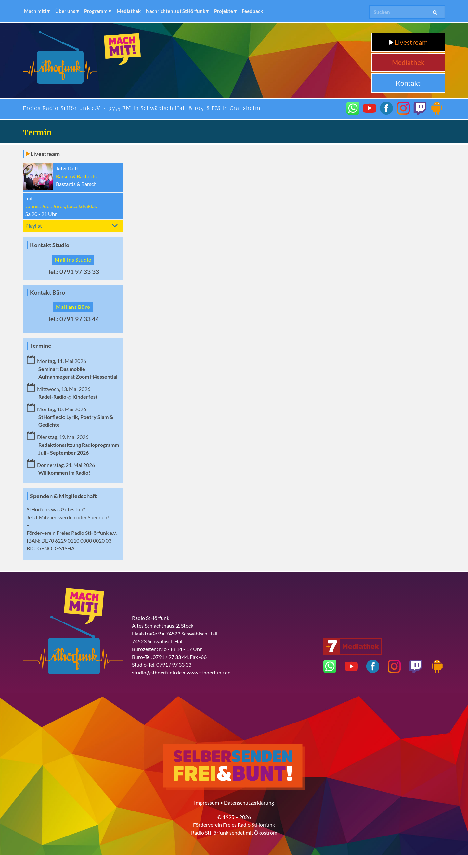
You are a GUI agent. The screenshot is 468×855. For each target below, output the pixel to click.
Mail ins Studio (73, 260)
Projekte (223, 11)
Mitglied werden (57, 517)
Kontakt (408, 83)
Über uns (65, 11)
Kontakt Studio (49, 245)
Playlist (33, 225)
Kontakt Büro (47, 292)
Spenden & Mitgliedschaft (63, 496)
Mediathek (129, 11)
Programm (96, 11)
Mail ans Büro (73, 307)
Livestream (408, 42)
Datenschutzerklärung (249, 802)
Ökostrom (265, 832)
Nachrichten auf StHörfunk (175, 11)
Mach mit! (35, 11)
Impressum (206, 802)
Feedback (252, 11)
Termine (40, 345)
